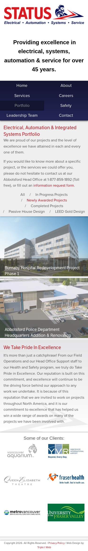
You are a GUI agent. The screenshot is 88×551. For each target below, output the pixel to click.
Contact (66, 115)
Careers (66, 95)
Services (22, 95)
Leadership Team (22, 115)
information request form (53, 185)
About (66, 85)
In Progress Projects (51, 194)
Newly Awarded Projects (47, 200)
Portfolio (22, 105)
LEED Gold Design (70, 211)
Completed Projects (47, 206)
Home (21, 85)
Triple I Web (44, 547)
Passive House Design (27, 211)
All (22, 194)
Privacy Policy (56, 543)
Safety (66, 105)
